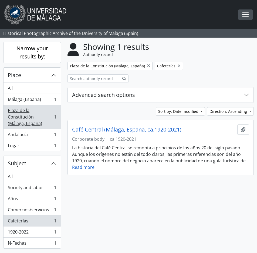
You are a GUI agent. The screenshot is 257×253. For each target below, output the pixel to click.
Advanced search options (103, 94)
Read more (83, 167)
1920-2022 (32, 233)
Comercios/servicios (32, 210)
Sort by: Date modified (178, 111)
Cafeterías (32, 222)
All (10, 88)
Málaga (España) (32, 100)
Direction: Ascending (228, 111)
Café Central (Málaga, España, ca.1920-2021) (126, 129)
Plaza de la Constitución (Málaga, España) (32, 116)
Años (32, 199)
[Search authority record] (93, 78)
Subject (17, 163)
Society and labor (32, 188)
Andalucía (32, 135)
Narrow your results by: (32, 52)
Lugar (32, 146)
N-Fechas (32, 244)
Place (14, 75)
